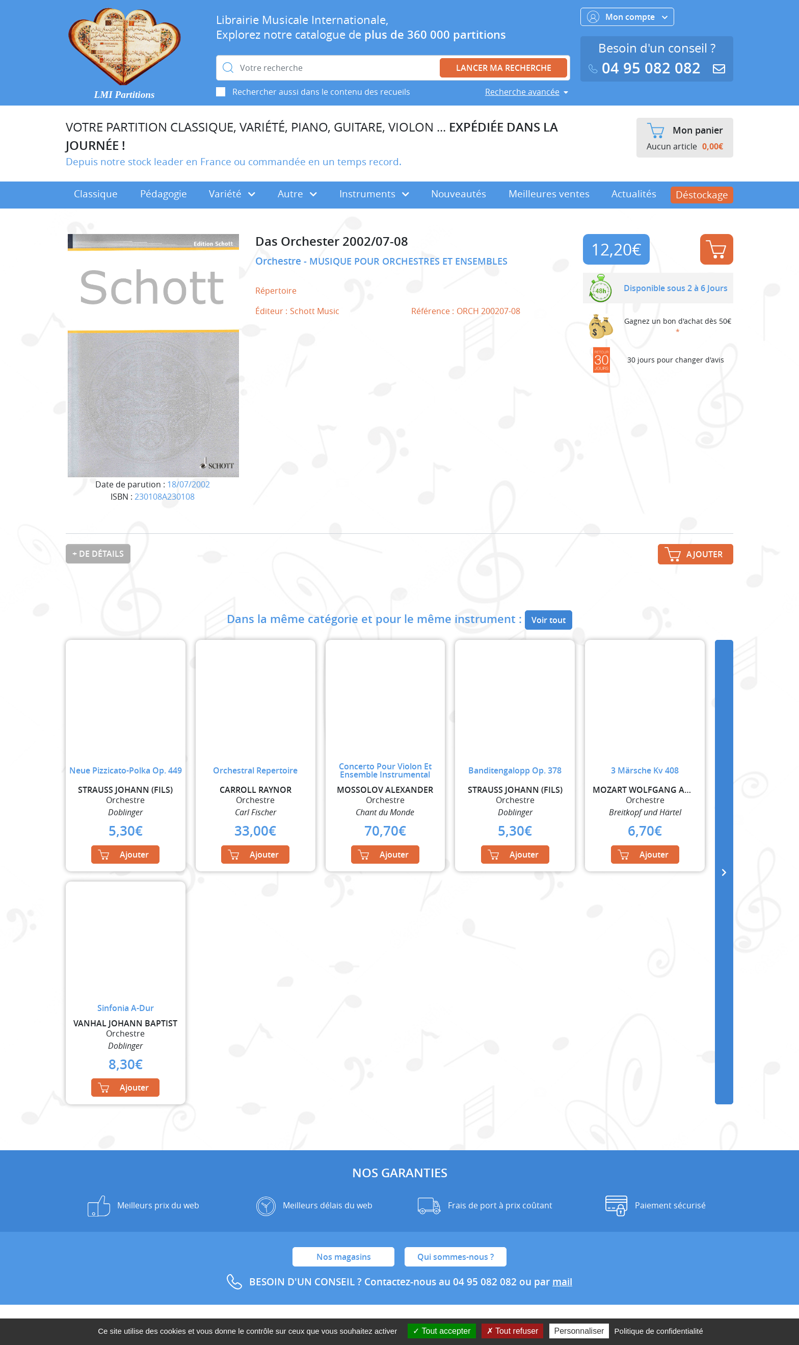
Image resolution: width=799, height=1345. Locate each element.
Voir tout (548, 620)
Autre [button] (297, 193)
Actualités (633, 193)
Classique (96, 193)
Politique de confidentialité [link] (659, 1331)
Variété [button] (232, 193)
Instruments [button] (374, 193)
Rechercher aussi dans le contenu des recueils (321, 91)
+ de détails (98, 553)
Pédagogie (163, 193)
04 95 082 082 (647, 68)
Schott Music (314, 311)
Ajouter (716, 249)
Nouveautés (458, 193)
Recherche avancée (522, 91)
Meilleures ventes (549, 193)
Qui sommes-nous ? (455, 1256)
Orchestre (279, 261)
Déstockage (702, 194)
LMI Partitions (124, 94)
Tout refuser (513, 1331)
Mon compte (627, 17)
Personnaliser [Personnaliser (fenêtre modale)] (579, 1331)
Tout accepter (441, 1331)
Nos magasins (343, 1256)
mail (562, 1281)
